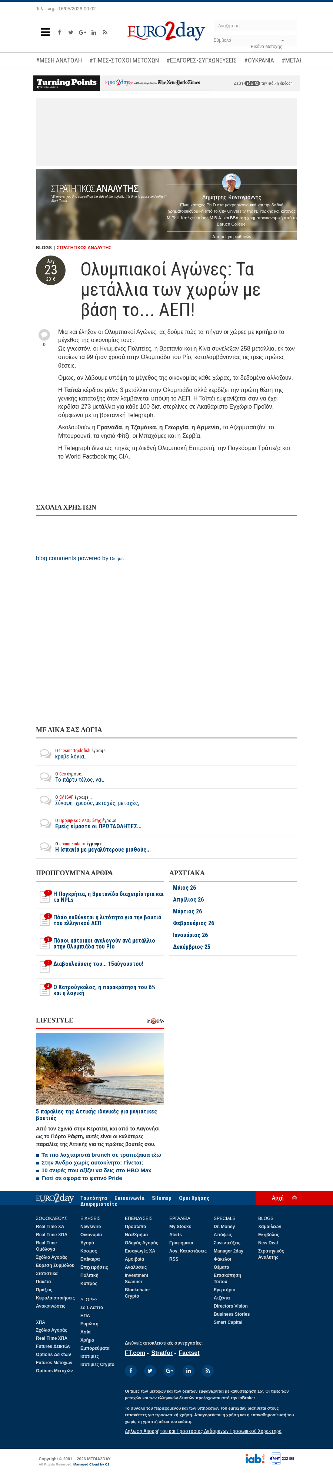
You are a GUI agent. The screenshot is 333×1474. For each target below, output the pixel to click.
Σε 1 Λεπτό (91, 1307)
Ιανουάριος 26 (190, 935)
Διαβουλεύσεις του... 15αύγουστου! (89, 967)
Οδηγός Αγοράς (141, 1242)
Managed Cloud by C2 (91, 1464)
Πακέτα (43, 1281)
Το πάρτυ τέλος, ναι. (70, 777)
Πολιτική (89, 1275)
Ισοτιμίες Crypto (97, 1364)
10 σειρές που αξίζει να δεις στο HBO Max (96, 1170)
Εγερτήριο (224, 1289)
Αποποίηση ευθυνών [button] (231, 236)
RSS (174, 1259)
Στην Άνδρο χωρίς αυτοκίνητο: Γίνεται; (92, 1162)
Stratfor (162, 1353)
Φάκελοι (222, 1259)
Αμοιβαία (134, 1259)
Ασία (85, 1332)
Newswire (90, 1226)
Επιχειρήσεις (94, 1267)
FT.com (135, 1353)
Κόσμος (88, 1251)
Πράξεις (44, 1289)
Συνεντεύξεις (227, 1242)
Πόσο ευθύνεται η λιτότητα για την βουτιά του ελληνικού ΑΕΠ (98, 920)
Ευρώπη (89, 1323)
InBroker (247, 1398)
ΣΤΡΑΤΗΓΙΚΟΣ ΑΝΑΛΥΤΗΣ (84, 247)
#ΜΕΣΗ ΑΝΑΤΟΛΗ (59, 60)
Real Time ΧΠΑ (51, 1234)
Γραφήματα (181, 1242)
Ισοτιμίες (89, 1356)
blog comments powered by (80, 558)
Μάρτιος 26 (187, 912)
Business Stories (232, 1314)
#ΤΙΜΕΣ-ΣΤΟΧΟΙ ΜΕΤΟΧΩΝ (124, 60)
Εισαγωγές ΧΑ (140, 1251)
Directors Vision (231, 1306)
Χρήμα (87, 1340)
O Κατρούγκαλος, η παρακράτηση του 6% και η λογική (95, 990)
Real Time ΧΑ (50, 1226)
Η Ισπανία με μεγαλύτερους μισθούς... (93, 847)
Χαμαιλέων (269, 1226)
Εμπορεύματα (95, 1348)
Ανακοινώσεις (51, 1306)
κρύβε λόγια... (72, 754)
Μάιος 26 (184, 888)
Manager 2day (228, 1251)
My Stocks (180, 1226)
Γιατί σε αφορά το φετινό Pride (81, 1178)
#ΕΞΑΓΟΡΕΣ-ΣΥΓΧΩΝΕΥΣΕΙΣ (201, 60)
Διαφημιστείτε (98, 1204)
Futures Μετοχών (54, 1362)
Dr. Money (224, 1226)
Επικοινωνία (129, 1198)
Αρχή (278, 1197)
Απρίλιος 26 (188, 900)
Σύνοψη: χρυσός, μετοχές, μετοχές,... (89, 800)
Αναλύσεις (136, 1267)
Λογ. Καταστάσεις (188, 1251)
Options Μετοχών (54, 1370)
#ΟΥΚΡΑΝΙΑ (259, 60)
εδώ (252, 83)
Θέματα (221, 1267)
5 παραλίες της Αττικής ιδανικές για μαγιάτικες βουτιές (96, 1115)
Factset (189, 1353)
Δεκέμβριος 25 (191, 947)
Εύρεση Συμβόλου (55, 1265)
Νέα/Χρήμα (136, 1234)
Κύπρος (88, 1283)
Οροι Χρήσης (194, 1198)
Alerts (175, 1234)
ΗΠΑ (85, 1315)
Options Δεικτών (53, 1354)
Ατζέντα (222, 1298)
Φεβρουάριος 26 (193, 923)
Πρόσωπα (135, 1226)
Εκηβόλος (268, 1234)
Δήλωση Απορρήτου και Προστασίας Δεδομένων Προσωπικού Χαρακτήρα (203, 1431)
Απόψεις (223, 1234)
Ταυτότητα (93, 1198)
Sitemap (162, 1198)
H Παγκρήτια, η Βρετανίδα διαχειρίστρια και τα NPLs (100, 897)
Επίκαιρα (90, 1259)
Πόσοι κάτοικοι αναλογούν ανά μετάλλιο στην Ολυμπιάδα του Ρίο (95, 944)
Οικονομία (91, 1234)
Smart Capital (228, 1322)
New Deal (268, 1242)
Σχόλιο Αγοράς (51, 1257)
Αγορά (87, 1242)
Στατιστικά (47, 1273)
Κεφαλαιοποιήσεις (55, 1298)
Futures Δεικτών (53, 1346)
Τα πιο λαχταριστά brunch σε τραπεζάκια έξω (101, 1155)
